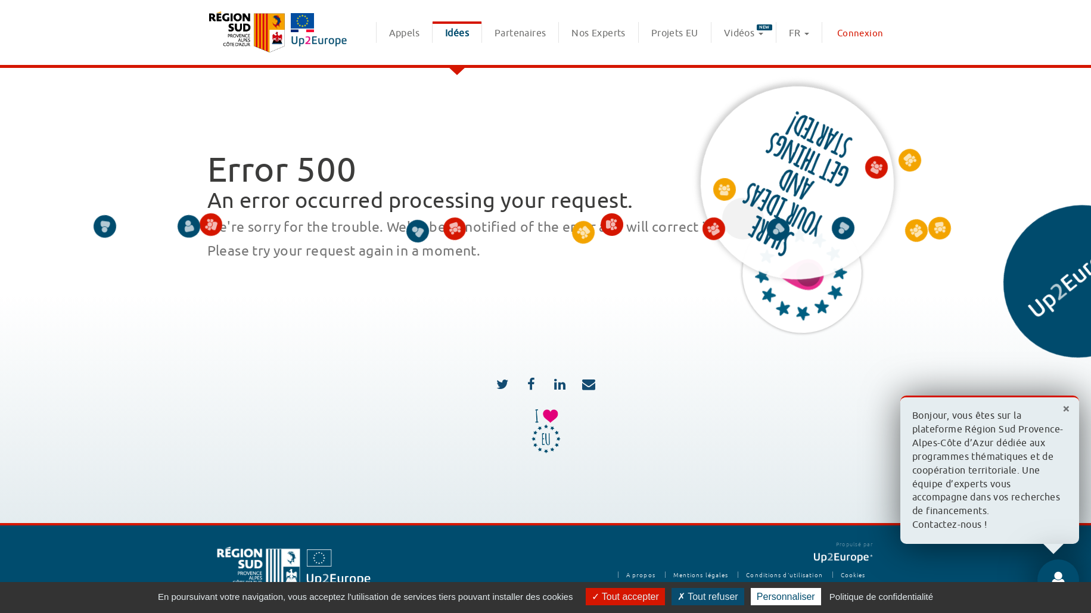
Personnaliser (786, 597)
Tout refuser (707, 597)
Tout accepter (625, 597)
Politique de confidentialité (881, 597)
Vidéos (748, 31)
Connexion (860, 33)
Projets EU (674, 33)
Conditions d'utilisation (784, 574)
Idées (457, 33)
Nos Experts (598, 33)
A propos (640, 574)
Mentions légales (701, 574)
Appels (404, 33)
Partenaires (520, 33)
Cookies (853, 574)
